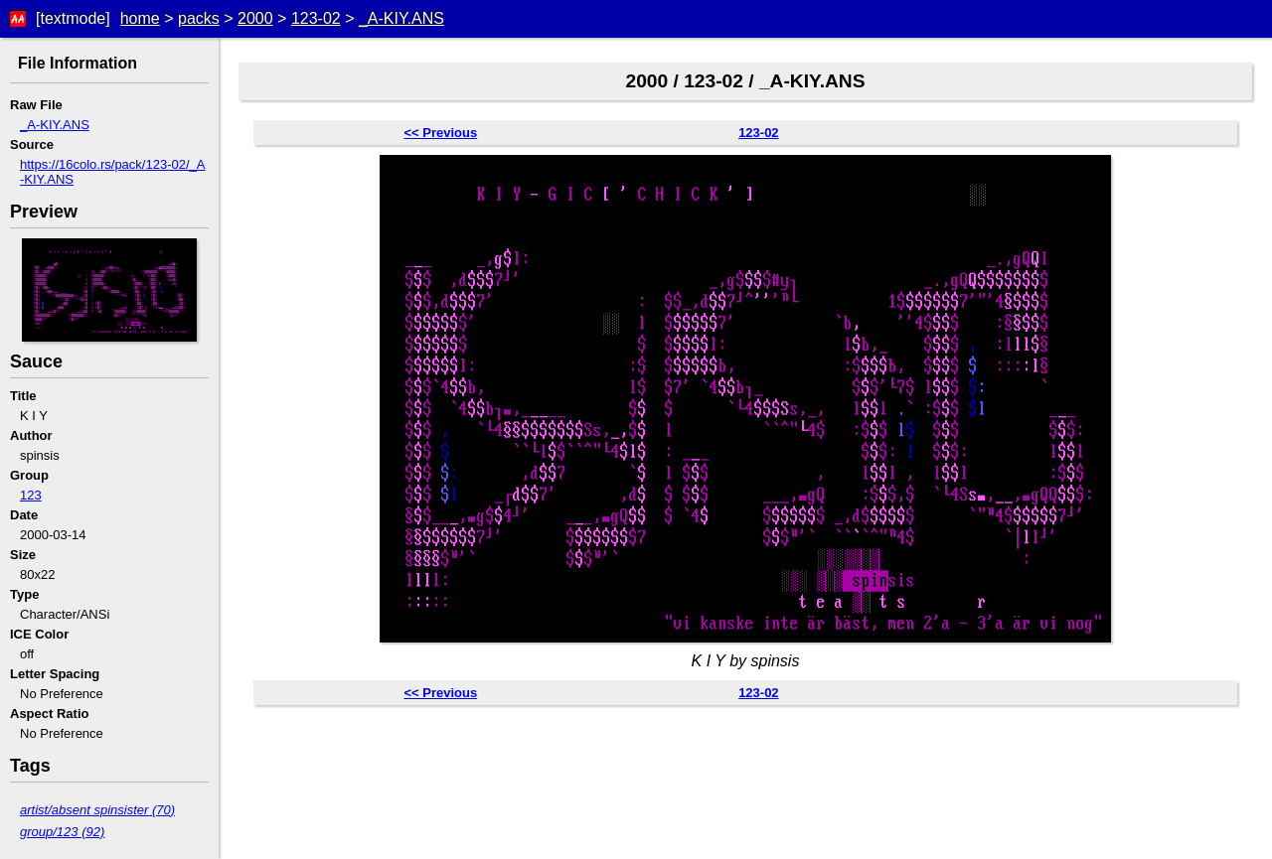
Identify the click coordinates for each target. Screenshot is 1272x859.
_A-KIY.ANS (401, 18)
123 (31, 495)
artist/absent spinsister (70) (97, 809)
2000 (255, 18)
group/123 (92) (62, 831)
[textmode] (73, 18)
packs (199, 18)
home (140, 18)
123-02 (316, 18)
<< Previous (440, 132)
